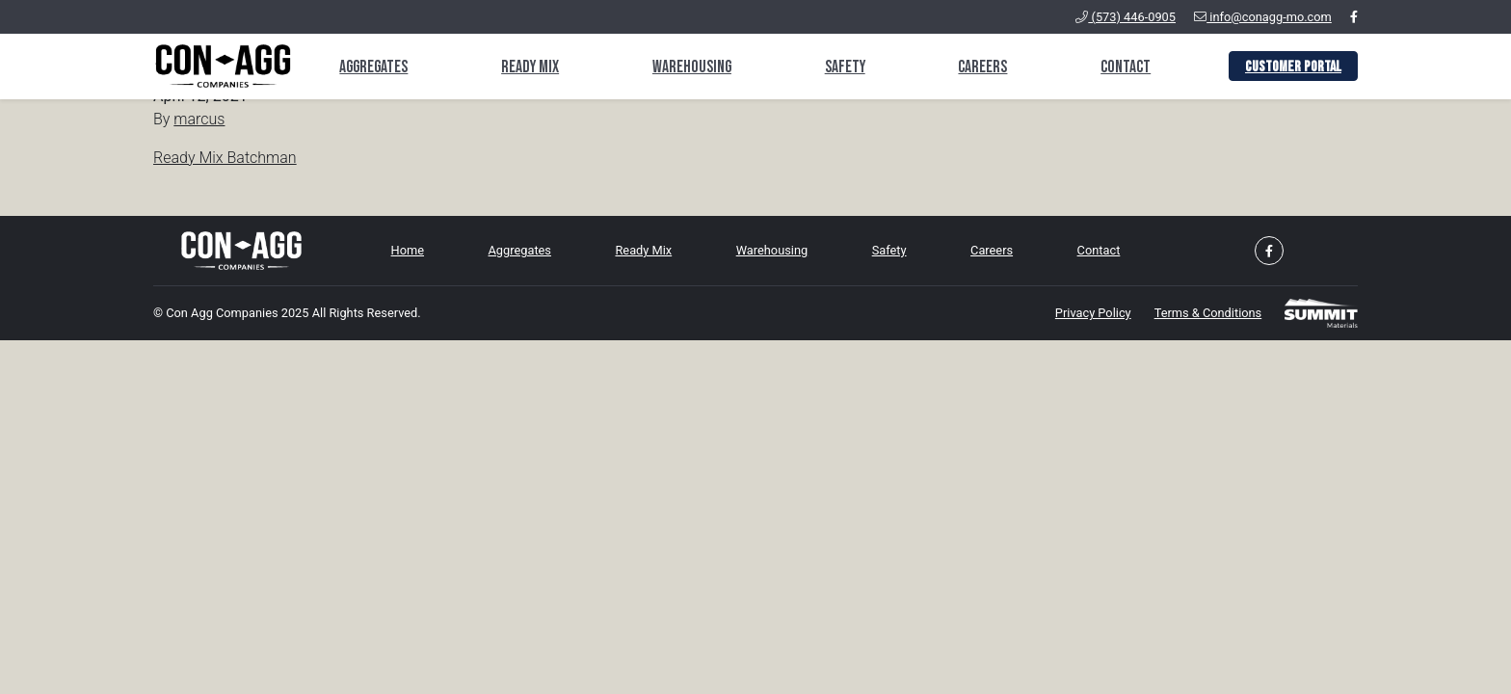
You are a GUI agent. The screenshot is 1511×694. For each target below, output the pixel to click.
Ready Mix (530, 67)
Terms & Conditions (1208, 313)
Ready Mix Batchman (225, 157)
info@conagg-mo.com (1263, 17)
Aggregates (373, 67)
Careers (982, 67)
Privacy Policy (1093, 313)
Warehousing (691, 67)
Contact (1125, 67)
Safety (845, 67)
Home (407, 250)
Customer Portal (1293, 67)
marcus (199, 119)
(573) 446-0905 (1125, 17)
